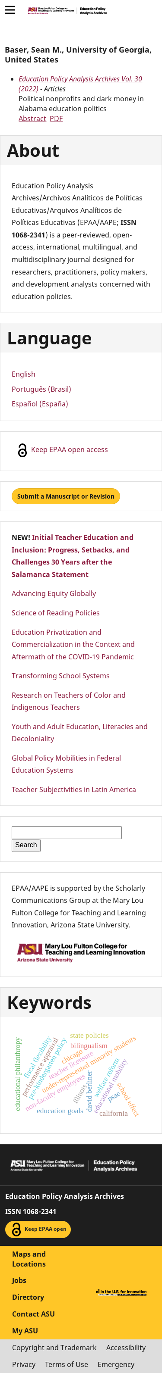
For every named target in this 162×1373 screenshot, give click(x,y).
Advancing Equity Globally (54, 593)
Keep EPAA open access (62, 450)
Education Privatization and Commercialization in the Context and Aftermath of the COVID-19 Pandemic (73, 644)
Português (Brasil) (41, 389)
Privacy (23, 1364)
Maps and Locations (29, 1259)
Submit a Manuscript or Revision (65, 496)
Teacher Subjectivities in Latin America (74, 789)
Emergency (116, 1364)
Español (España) (40, 404)
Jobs (19, 1280)
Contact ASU (33, 1314)
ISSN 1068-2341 (31, 1211)
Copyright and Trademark (54, 1347)
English (23, 374)
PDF (56, 118)
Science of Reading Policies (56, 613)
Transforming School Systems (61, 675)
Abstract (32, 118)
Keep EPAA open (38, 1229)
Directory (28, 1297)
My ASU (25, 1331)
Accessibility (126, 1347)
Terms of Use (66, 1364)
